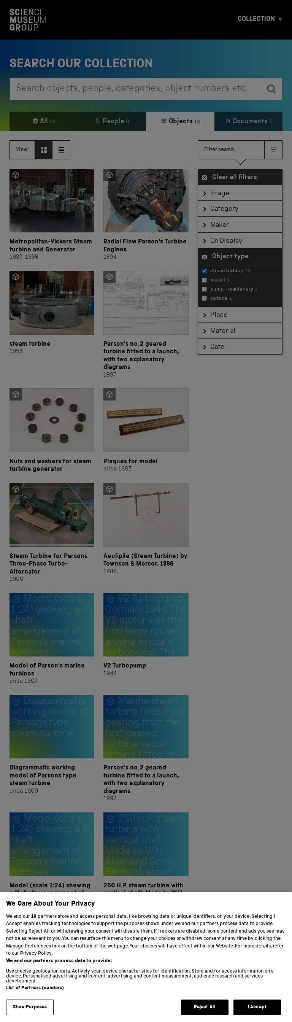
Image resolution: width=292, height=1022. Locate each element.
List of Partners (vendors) (35, 999)
